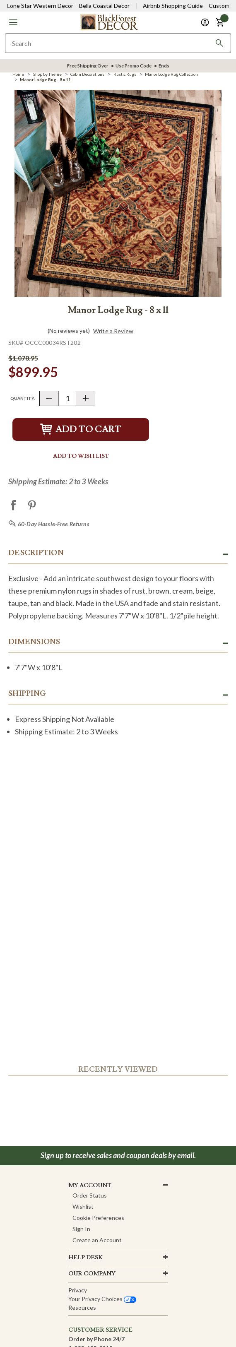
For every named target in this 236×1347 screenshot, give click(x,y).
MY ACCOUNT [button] (89, 1185)
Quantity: (22, 398)
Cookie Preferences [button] (98, 1217)
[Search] (219, 43)
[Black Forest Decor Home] (108, 21)
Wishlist (83, 1206)
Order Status (89, 1195)
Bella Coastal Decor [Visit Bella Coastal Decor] (104, 5)
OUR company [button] (92, 1273)
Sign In (81, 1228)
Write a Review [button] (113, 331)
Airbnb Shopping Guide (173, 5)
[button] (13, 22)
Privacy (77, 1290)
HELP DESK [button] (85, 1257)
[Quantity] (67, 398)
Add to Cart (80, 429)
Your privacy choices (102, 1298)
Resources (82, 1307)
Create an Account (97, 1240)
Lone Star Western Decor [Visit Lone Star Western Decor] (40, 5)
